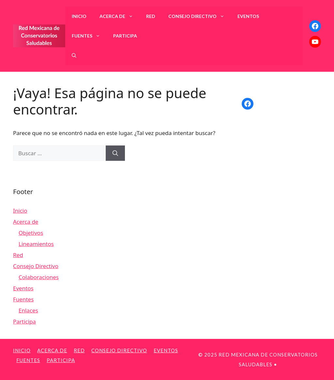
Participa (125, 35)
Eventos (248, 16)
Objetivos (31, 232)
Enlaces (28, 310)
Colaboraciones (39, 277)
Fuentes (89, 36)
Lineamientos (36, 244)
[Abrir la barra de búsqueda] (74, 55)
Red (150, 16)
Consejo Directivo (199, 16)
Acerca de (119, 16)
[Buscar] (115, 153)
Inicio (79, 16)
